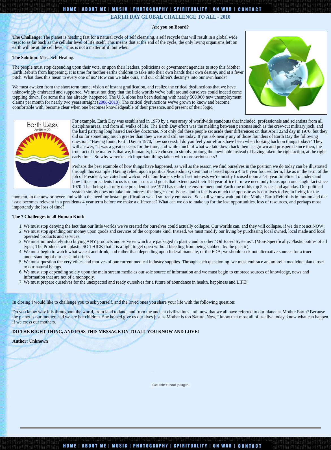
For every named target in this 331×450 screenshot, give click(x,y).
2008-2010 (108, 102)
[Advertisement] (165, 2)
